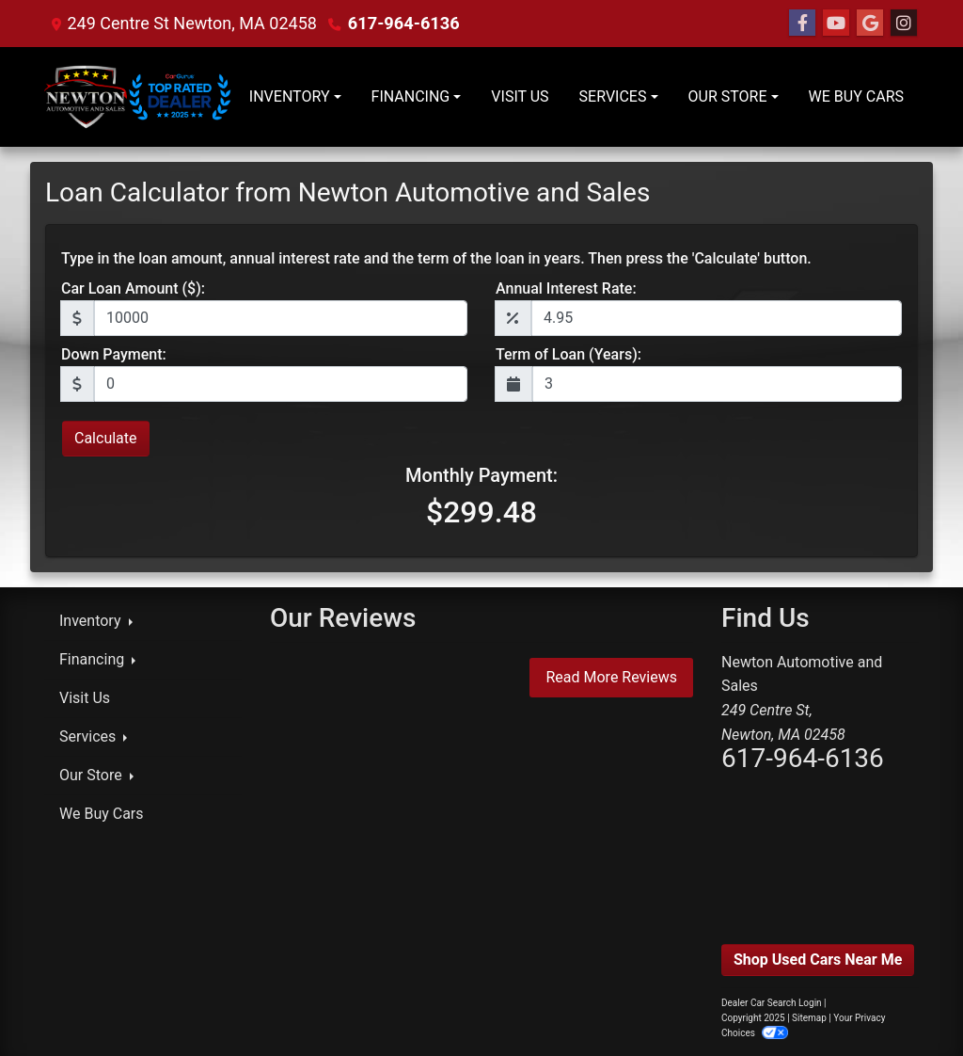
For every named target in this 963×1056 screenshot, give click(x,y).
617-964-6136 (403, 23)
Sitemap (809, 1018)
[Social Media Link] (904, 23)
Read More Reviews (611, 677)
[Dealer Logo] (139, 97)
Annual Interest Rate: (566, 288)
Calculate (105, 438)
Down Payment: (113, 354)
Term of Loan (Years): (568, 354)
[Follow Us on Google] (870, 23)
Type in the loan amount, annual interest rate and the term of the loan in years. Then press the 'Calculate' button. (436, 258)
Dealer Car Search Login (771, 1003)
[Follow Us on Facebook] (802, 23)
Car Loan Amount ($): (133, 288)
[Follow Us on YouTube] (836, 23)
